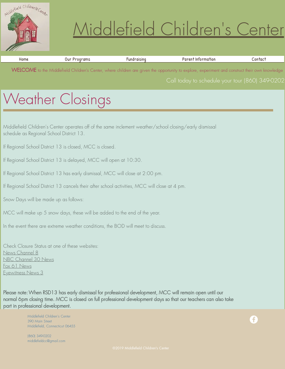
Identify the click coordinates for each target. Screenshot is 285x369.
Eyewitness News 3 (23, 272)
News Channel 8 (20, 252)
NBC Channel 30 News (28, 259)
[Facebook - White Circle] (254, 319)
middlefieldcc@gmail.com (46, 340)
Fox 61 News (17, 265)
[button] (78, 61)
